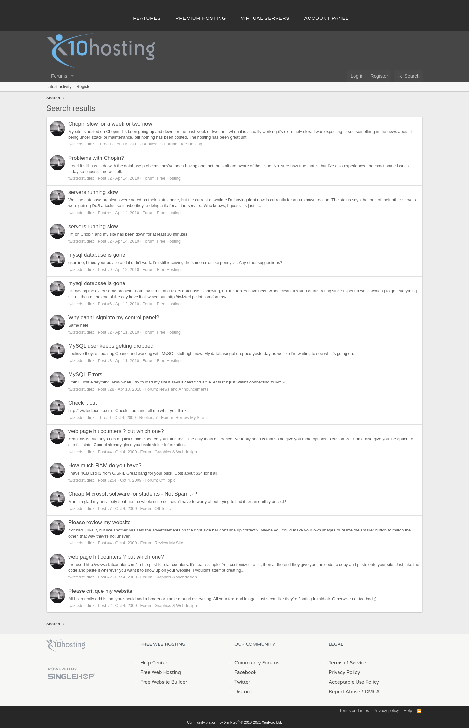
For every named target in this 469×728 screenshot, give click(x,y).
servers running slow (93, 192)
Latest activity (58, 86)
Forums (59, 76)
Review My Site (189, 417)
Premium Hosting (200, 18)
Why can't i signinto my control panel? (113, 317)
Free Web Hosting (160, 672)
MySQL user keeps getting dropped (110, 346)
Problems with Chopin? (96, 158)
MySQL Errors (85, 374)
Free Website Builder (163, 682)
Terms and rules (354, 710)
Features (147, 18)
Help (408, 710)
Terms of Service (347, 663)
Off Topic (167, 480)
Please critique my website (100, 591)
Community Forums (256, 663)
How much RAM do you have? (105, 465)
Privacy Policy (344, 672)
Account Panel (326, 18)
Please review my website (99, 522)
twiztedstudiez (81, 144)
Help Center (153, 663)
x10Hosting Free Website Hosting (65, 645)
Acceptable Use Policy (354, 682)
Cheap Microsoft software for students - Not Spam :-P (132, 494)
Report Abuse (344, 691)
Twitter (242, 682)
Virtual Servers (265, 18)
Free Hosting (190, 144)
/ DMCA (370, 691)
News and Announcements (184, 389)
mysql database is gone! (97, 255)
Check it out (82, 403)
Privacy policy (386, 710)
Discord (243, 691)
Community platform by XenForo (234, 722)
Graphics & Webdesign (175, 451)
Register (84, 86)
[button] (72, 76)
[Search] (408, 76)
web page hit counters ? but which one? (116, 431)
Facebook (245, 672)
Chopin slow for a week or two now (110, 124)
